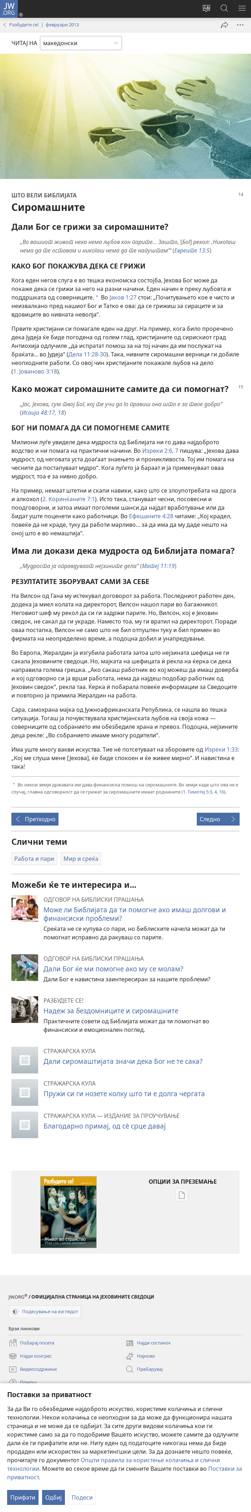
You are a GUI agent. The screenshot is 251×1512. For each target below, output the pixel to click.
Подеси (82, 1497)
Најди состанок (148, 1343)
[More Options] (240, 25)
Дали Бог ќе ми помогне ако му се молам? (113, 968)
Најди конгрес (30, 1356)
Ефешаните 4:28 (151, 516)
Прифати (22, 1497)
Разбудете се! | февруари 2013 (44, 24)
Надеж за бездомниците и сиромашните (110, 1010)
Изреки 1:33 (221, 749)
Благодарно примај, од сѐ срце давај (104, 1126)
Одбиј (53, 1497)
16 (221, 792)
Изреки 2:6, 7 (160, 451)
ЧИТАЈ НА (24, 43)
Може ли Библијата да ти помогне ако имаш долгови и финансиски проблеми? (134, 914)
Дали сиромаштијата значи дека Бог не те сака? (123, 1061)
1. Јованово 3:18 (35, 371)
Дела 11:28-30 (87, 354)
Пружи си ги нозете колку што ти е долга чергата (124, 1093)
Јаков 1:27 (123, 297)
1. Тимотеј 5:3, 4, (200, 792)
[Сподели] (224, 25)
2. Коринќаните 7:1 (68, 499)
